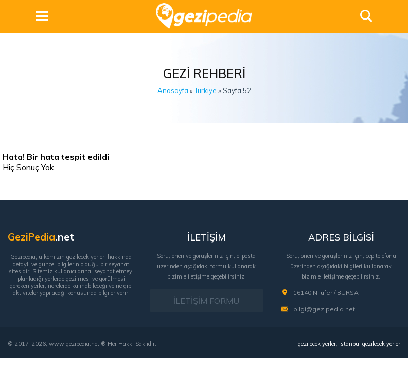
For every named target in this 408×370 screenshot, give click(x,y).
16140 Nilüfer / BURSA (326, 293)
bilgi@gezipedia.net (324, 309)
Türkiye (205, 90)
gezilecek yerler (317, 343)
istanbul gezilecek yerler (369, 343)
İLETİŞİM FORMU (206, 300)
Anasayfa (172, 90)
